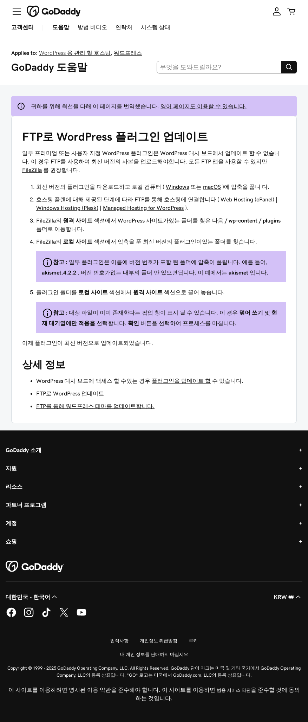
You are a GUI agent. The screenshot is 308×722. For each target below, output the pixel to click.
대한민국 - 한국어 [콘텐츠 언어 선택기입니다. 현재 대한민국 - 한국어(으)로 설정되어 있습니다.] (32, 597)
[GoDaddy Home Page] (35, 567)
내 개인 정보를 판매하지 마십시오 (154, 654)
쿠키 (193, 640)
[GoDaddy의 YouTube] (81, 616)
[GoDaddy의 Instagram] (28, 616)
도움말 (60, 27)
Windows (177, 186)
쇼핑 (11, 541)
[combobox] (219, 67)
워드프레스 (128, 53)
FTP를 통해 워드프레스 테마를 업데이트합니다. (95, 406)
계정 (11, 523)
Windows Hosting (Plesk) (67, 208)
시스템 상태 (155, 27)
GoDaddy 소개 (23, 450)
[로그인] (277, 11)
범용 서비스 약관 (234, 690)
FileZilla (32, 170)
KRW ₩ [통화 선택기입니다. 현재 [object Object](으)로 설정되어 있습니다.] (288, 597)
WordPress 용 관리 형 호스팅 (75, 53)
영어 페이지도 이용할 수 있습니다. (203, 106)
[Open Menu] (14, 11)
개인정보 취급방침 (158, 640)
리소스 (14, 486)
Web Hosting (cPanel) (247, 199)
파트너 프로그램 (26, 505)
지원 (11, 468)
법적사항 (119, 640)
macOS (212, 186)
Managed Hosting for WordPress (143, 208)
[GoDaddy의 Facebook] (11, 616)
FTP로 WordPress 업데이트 (70, 393)
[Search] (289, 67)
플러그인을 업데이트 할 (181, 380)
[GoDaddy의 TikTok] (46, 616)
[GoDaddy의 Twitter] (64, 616)
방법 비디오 (92, 27)
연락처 (124, 27)
